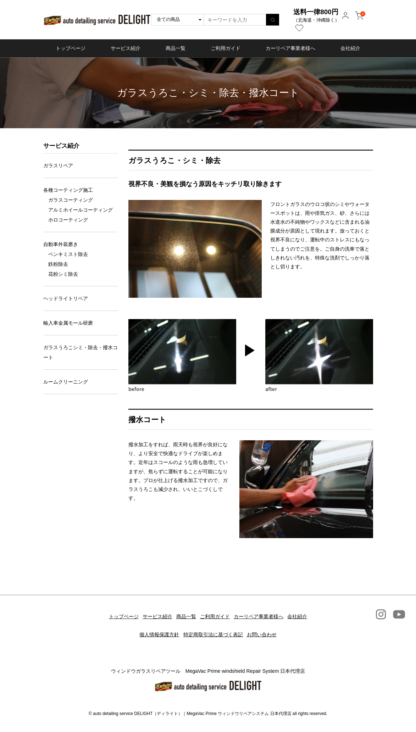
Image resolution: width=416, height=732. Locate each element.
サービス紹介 (125, 48)
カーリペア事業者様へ (290, 48)
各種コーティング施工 (68, 190)
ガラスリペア (58, 165)
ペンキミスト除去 (68, 254)
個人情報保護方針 (154, 624)
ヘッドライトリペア (65, 298)
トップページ (70, 48)
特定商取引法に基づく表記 (213, 624)
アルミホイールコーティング (80, 210)
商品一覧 (175, 48)
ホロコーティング (68, 220)
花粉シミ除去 (63, 274)
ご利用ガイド (225, 48)
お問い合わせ (266, 624)
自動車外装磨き (60, 244)
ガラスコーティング (70, 200)
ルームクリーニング (65, 382)
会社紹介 (350, 48)
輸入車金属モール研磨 (68, 323)
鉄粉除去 (58, 264)
